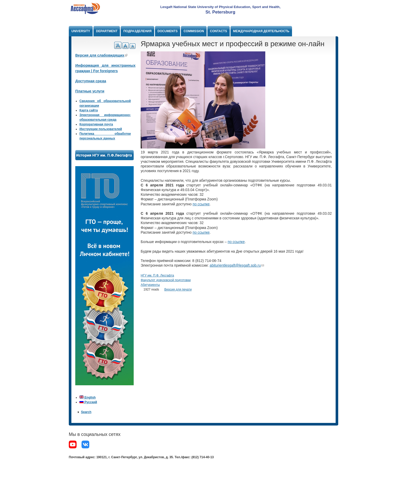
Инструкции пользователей (100, 129)
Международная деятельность (261, 31)
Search (86, 412)
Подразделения (137, 31)
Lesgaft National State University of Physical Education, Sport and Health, (220, 7)
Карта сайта (88, 110)
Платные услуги (89, 91)
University (80, 31)
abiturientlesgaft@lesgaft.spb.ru (237, 265)
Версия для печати (178, 289)
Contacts (218, 31)
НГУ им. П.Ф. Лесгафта (157, 275)
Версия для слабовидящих (101, 55)
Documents (168, 31)
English (87, 397)
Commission (194, 31)
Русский (88, 402)
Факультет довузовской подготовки (166, 280)
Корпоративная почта (96, 124)
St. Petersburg (220, 12)
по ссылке (201, 204)
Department (106, 31)
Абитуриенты (150, 285)
